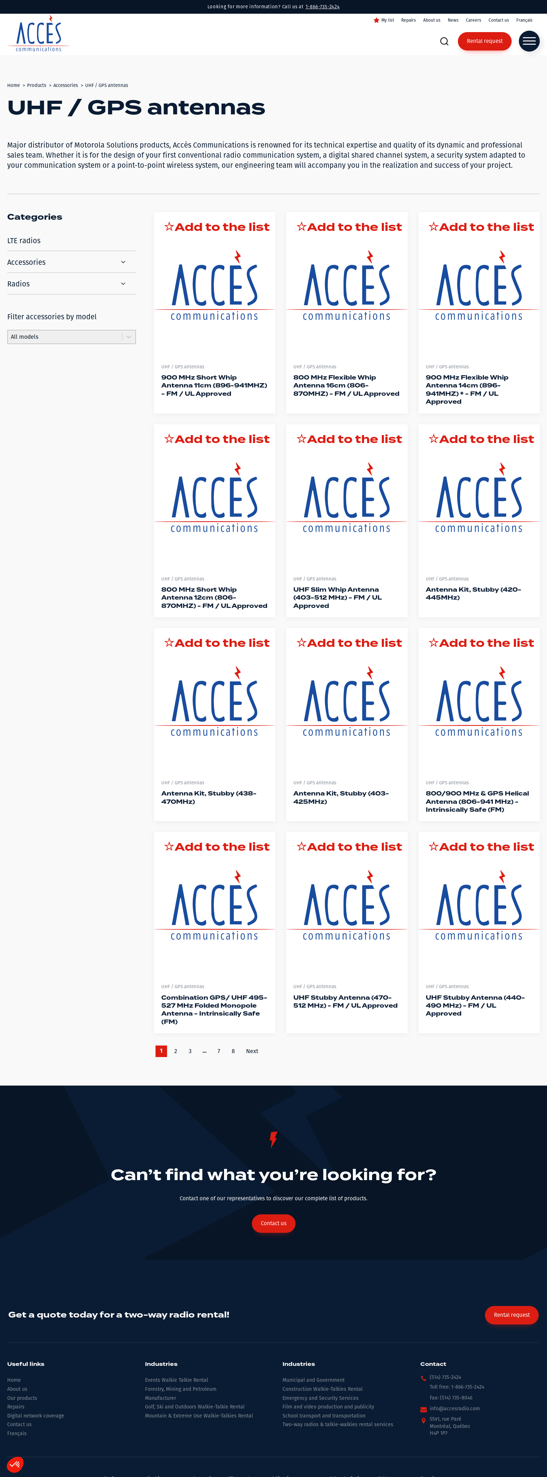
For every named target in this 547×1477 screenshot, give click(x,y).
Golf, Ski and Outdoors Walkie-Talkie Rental (195, 1407)
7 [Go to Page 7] (219, 1051)
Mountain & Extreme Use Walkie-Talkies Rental (199, 1416)
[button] (440, 1379)
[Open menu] (529, 41)
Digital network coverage (35, 1416)
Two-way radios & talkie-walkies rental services (338, 1424)
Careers (473, 20)
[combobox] (65, 336)
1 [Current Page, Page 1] (161, 1051)
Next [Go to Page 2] (252, 1051)
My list (387, 20)
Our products (22, 1398)
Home (14, 1380)
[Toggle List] (128, 336)
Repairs (408, 20)
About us (432, 20)
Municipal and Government (314, 1380)
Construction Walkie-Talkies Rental (323, 1389)
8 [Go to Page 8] (233, 1051)
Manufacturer (160, 1398)
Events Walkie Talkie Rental (176, 1380)
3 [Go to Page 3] (190, 1051)
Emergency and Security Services (321, 1398)
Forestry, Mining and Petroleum (180, 1389)
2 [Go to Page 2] (175, 1051)
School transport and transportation (324, 1416)
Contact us (499, 20)
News (453, 20)
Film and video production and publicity (328, 1407)
